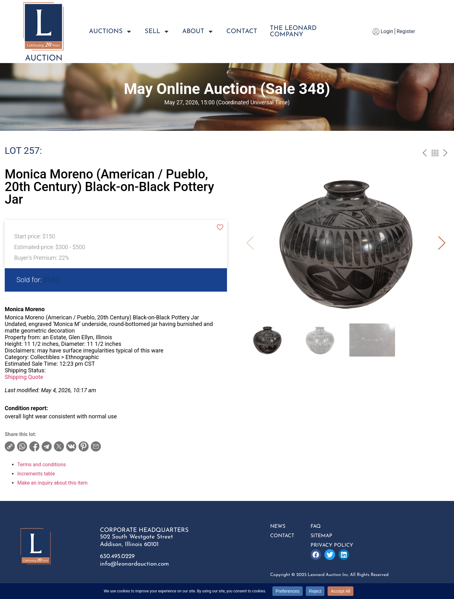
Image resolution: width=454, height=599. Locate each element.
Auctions (110, 31)
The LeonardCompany (293, 31)
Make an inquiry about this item (52, 483)
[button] (442, 243)
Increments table (36, 474)
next (445, 154)
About (198, 31)
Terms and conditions (41, 465)
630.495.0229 (117, 557)
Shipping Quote (24, 377)
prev (424, 154)
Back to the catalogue (435, 154)
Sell (157, 31)
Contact (241, 31)
